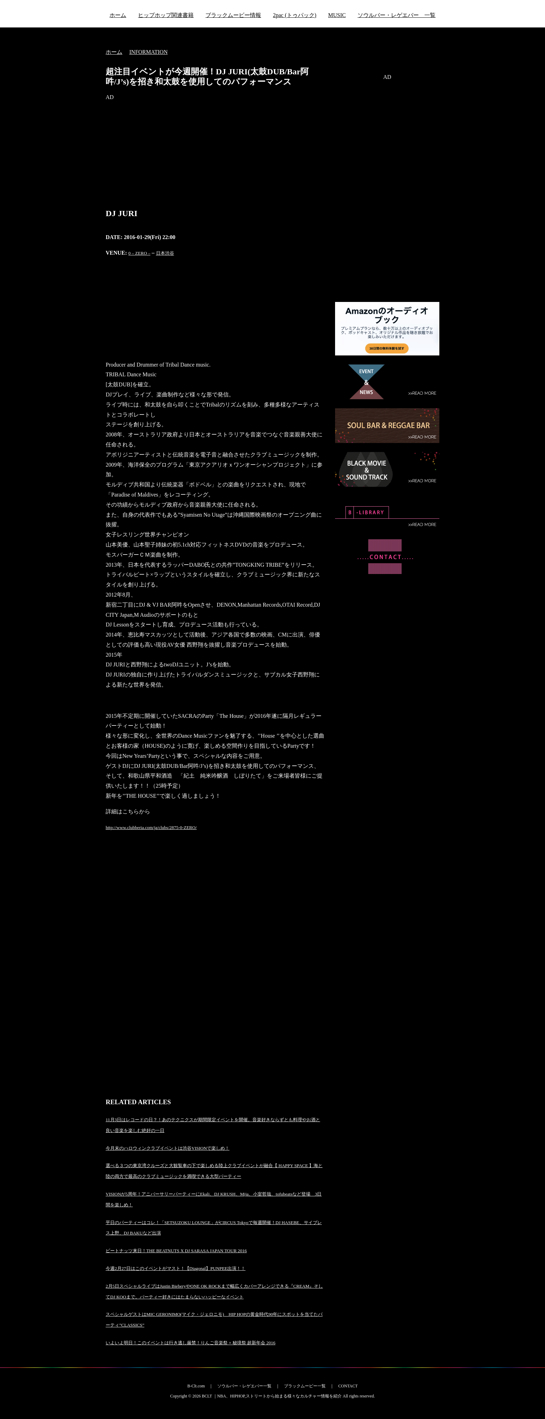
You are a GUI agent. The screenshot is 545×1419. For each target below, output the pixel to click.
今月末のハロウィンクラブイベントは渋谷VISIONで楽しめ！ (167, 1148)
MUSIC (337, 15)
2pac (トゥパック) (294, 15)
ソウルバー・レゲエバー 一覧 (397, 15)
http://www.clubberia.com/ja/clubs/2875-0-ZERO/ (151, 827)
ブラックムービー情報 (233, 15)
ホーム (117, 15)
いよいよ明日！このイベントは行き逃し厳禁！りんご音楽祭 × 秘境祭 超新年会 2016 (190, 1342)
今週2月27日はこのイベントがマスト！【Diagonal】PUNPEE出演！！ (175, 1268)
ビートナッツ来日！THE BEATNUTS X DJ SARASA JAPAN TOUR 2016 (176, 1250)
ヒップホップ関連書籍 (166, 15)
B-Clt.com (196, 1386)
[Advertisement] (215, 156)
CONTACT (348, 1386)
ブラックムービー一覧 (305, 1386)
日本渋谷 (165, 253)
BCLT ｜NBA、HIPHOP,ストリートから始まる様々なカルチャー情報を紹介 (272, 1396)
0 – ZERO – (139, 253)
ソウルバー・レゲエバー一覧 (244, 1386)
